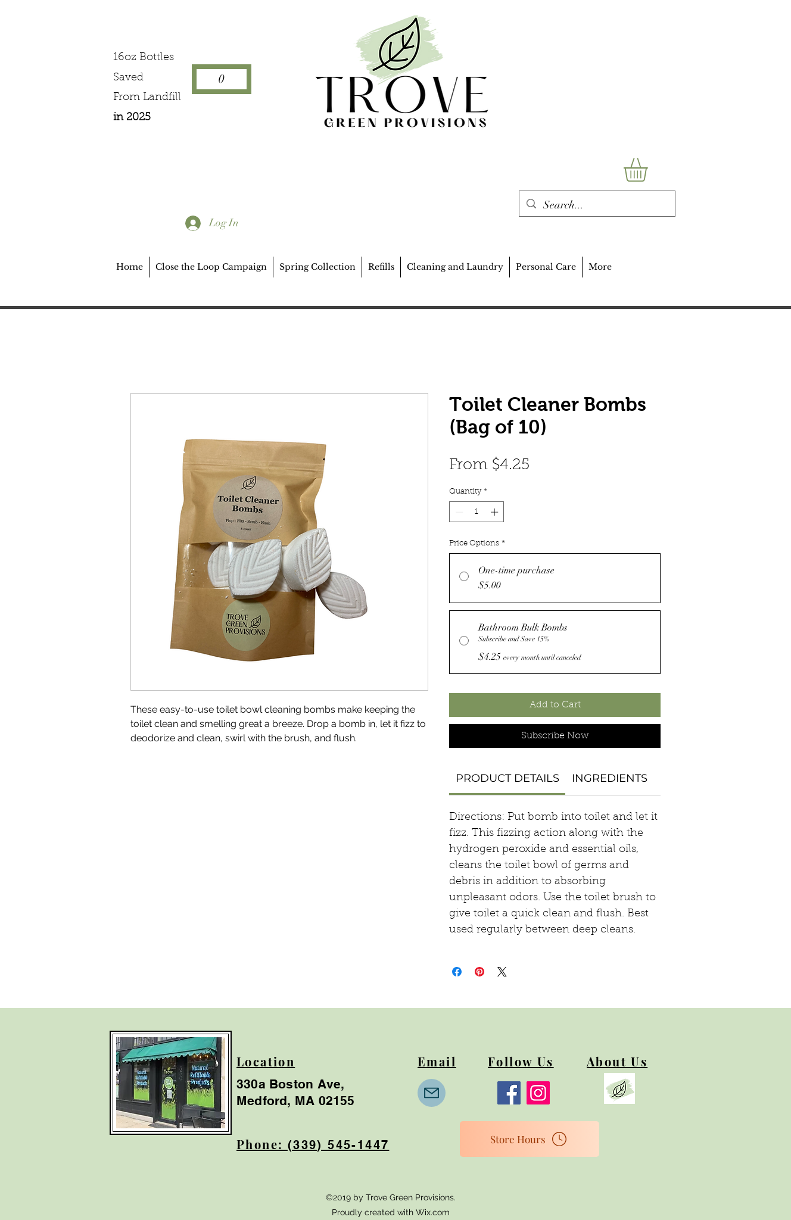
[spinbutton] (476, 512)
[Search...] (596, 205)
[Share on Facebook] (457, 972)
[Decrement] (458, 512)
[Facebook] (509, 1092)
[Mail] (432, 1093)
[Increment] (495, 512)
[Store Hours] (529, 1139)
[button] (649, 170)
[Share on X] (502, 972)
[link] (507, 778)
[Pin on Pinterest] (479, 972)
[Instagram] (538, 1092)
